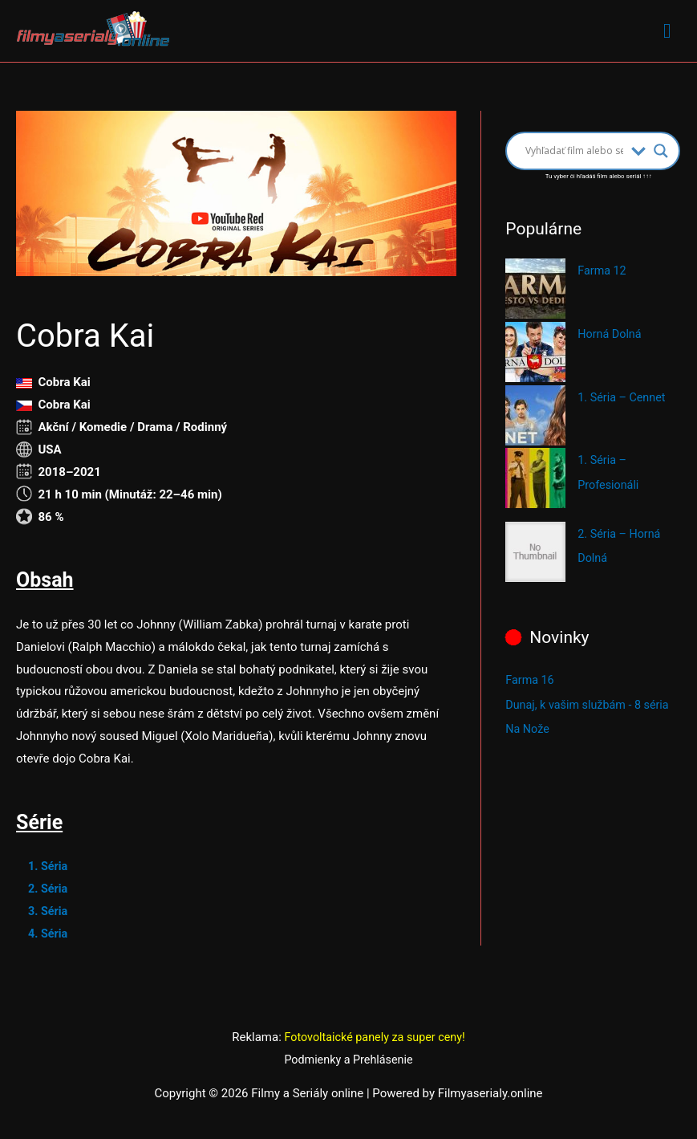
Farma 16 (530, 678)
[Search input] (574, 151)
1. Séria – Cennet (623, 398)
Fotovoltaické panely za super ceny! (374, 1038)
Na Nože (528, 726)
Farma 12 (602, 271)
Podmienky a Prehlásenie (349, 1060)
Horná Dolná (610, 334)
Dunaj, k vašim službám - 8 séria (590, 702)
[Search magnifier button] (661, 151)
